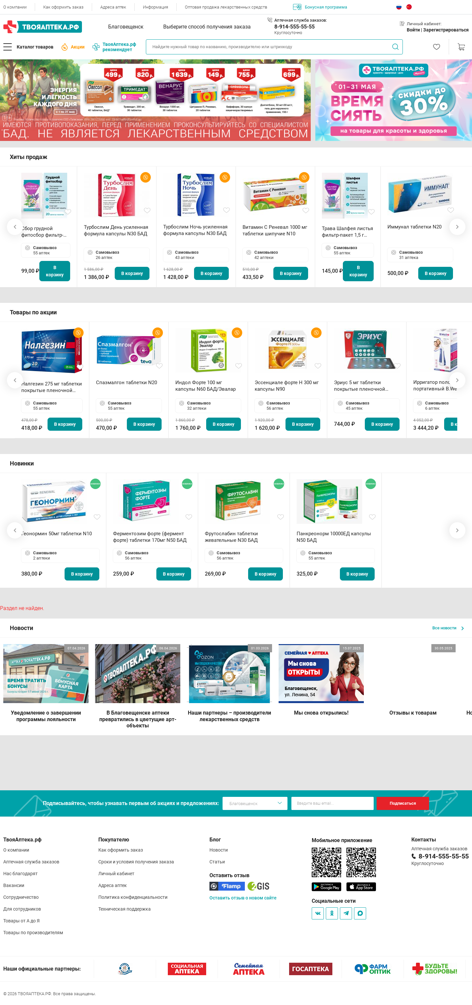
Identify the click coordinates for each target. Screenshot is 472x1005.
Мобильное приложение (342, 840)
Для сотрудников (22, 909)
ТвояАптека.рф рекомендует (114, 47)
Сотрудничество (21, 897)
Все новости (448, 627)
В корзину (55, 271)
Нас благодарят (20, 873)
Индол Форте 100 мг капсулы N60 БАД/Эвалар (205, 386)
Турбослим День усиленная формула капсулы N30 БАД (116, 230)
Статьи (217, 861)
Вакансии (13, 885)
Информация (155, 7)
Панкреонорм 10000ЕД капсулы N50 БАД (334, 537)
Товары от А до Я (21, 920)
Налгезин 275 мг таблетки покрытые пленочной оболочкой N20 (51, 387)
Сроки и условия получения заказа (136, 861)
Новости (218, 850)
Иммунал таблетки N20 (414, 227)
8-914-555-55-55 (294, 27)
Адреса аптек (113, 7)
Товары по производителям (33, 932)
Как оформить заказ (63, 7)
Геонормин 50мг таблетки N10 (56, 534)
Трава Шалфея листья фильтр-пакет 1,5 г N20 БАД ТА (347, 232)
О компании (15, 7)
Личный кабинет (116, 873)
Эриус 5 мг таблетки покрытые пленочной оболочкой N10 (359, 386)
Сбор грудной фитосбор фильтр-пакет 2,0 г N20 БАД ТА (44, 232)
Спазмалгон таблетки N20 (126, 382)
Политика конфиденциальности (132, 897)
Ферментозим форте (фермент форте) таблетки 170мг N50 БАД (150, 537)
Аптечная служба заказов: (300, 20)
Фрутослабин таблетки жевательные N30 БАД (231, 537)
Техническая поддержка (124, 909)
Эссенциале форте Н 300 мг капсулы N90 (287, 386)
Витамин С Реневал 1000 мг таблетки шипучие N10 (275, 230)
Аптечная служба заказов (31, 861)
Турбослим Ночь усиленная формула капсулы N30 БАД (195, 230)
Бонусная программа (320, 7)
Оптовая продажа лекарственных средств (226, 7)
